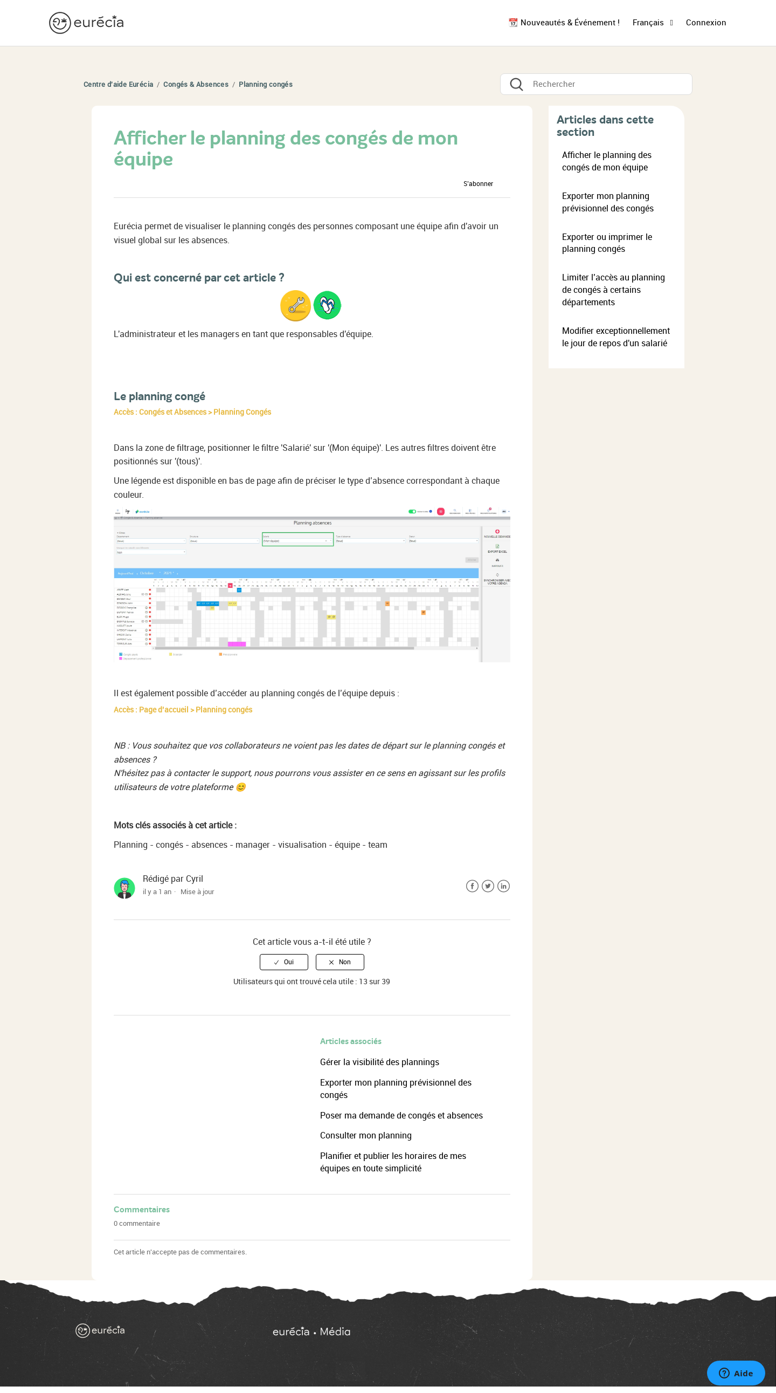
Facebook (472, 886)
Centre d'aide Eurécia (118, 84)
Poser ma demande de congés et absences (401, 1115)
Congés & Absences (195, 84)
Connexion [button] (706, 23)
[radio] (284, 962)
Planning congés (266, 84)
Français (649, 23)
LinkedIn (503, 886)
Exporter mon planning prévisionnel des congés (608, 202)
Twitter (488, 886)
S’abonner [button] (478, 184)
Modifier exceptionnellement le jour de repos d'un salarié (616, 337)
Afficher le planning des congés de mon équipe (607, 161)
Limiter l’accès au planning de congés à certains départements (613, 289)
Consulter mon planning (366, 1135)
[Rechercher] (596, 84)
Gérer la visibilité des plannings (379, 1062)
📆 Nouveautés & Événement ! (564, 23)
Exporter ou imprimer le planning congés (607, 243)
